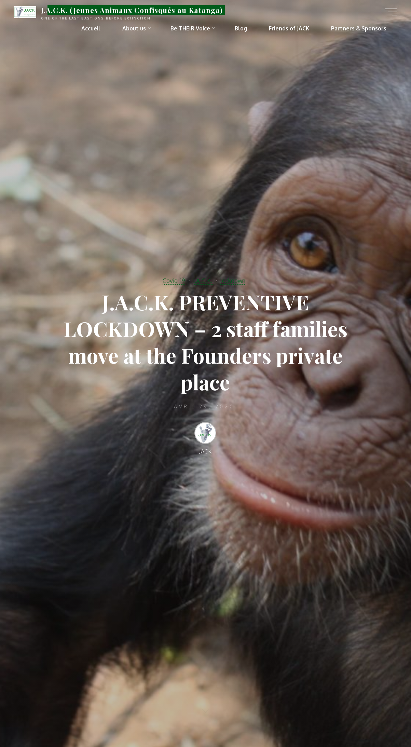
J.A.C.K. (203, 280)
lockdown (232, 280)
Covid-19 (174, 280)
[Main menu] (391, 12)
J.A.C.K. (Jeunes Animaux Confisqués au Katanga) (132, 10)
